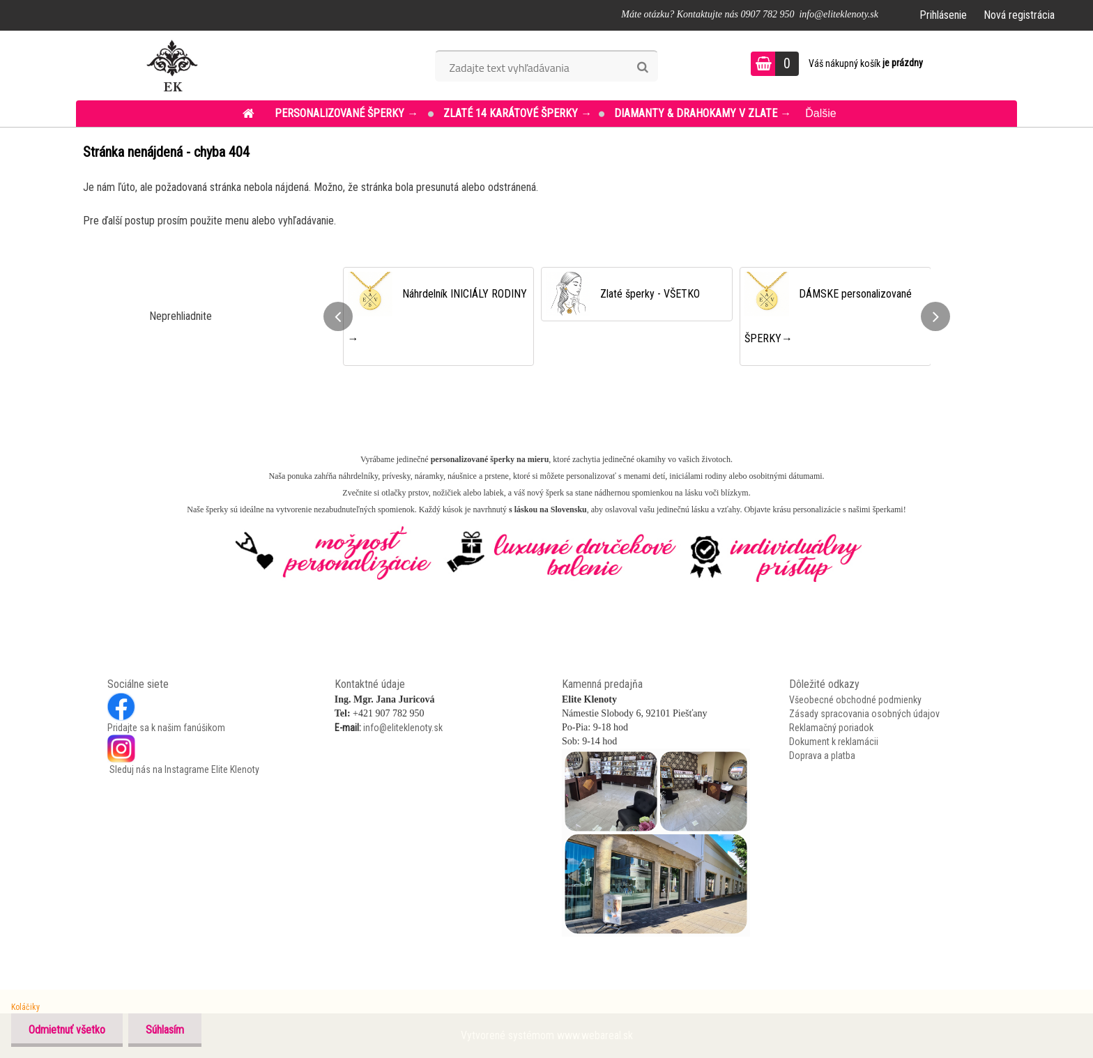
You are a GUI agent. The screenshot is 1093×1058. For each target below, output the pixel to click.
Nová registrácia (1019, 15)
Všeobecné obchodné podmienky (855, 699)
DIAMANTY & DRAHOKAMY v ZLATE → (702, 113)
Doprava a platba (822, 755)
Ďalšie (820, 113)
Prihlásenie (943, 15)
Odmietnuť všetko (67, 1029)
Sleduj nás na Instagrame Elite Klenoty (183, 769)
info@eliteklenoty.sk (403, 727)
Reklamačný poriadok (831, 727)
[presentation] (338, 316)
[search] (642, 67)
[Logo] (172, 65)
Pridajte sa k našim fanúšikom (166, 727)
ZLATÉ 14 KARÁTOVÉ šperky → (517, 113)
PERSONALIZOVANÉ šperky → (348, 113)
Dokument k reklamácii (833, 741)
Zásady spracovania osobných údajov (864, 713)
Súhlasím (165, 1029)
